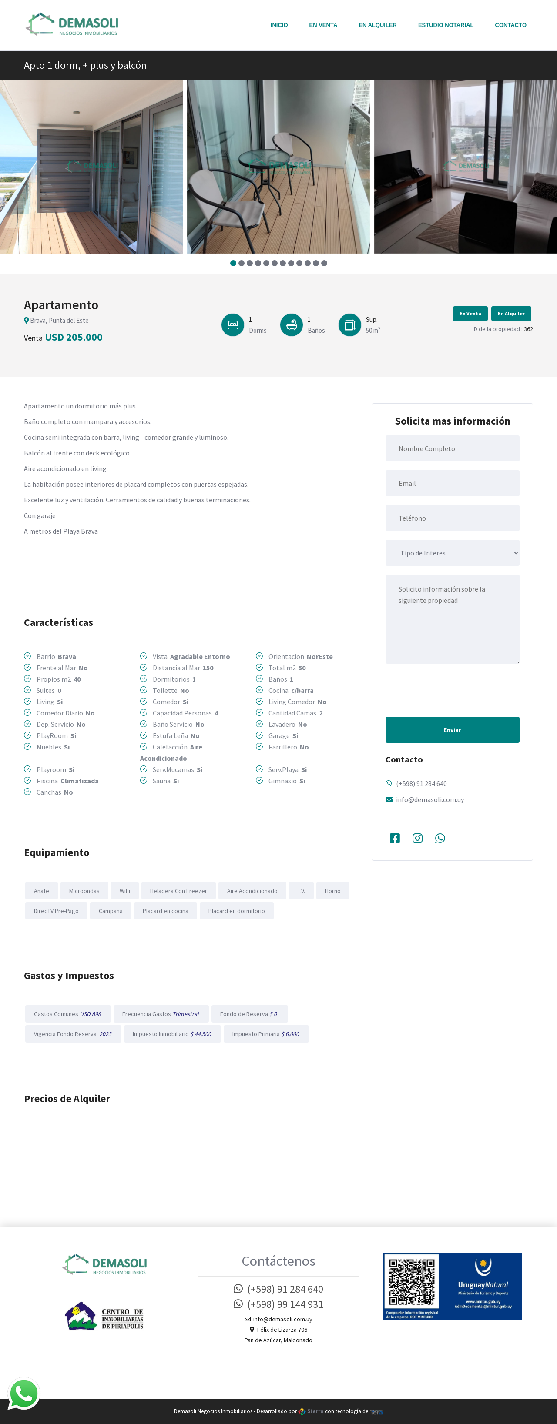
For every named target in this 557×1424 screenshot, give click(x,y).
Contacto (511, 25)
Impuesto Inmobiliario (172, 1034)
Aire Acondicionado (252, 891)
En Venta (323, 25)
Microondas (84, 891)
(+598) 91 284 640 (421, 783)
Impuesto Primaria (266, 1034)
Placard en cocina (165, 911)
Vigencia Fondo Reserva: (73, 1034)
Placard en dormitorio (236, 911)
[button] (233, 263)
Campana (111, 911)
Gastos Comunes (68, 1014)
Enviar (452, 730)
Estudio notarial (446, 25)
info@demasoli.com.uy (430, 799)
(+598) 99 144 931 (278, 1304)
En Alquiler (378, 25)
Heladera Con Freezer (178, 891)
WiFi (125, 891)
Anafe (41, 891)
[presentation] (452, 689)
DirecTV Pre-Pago (56, 911)
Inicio (279, 25)
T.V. (301, 891)
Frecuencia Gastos (161, 1014)
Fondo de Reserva (249, 1014)
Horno (333, 891)
